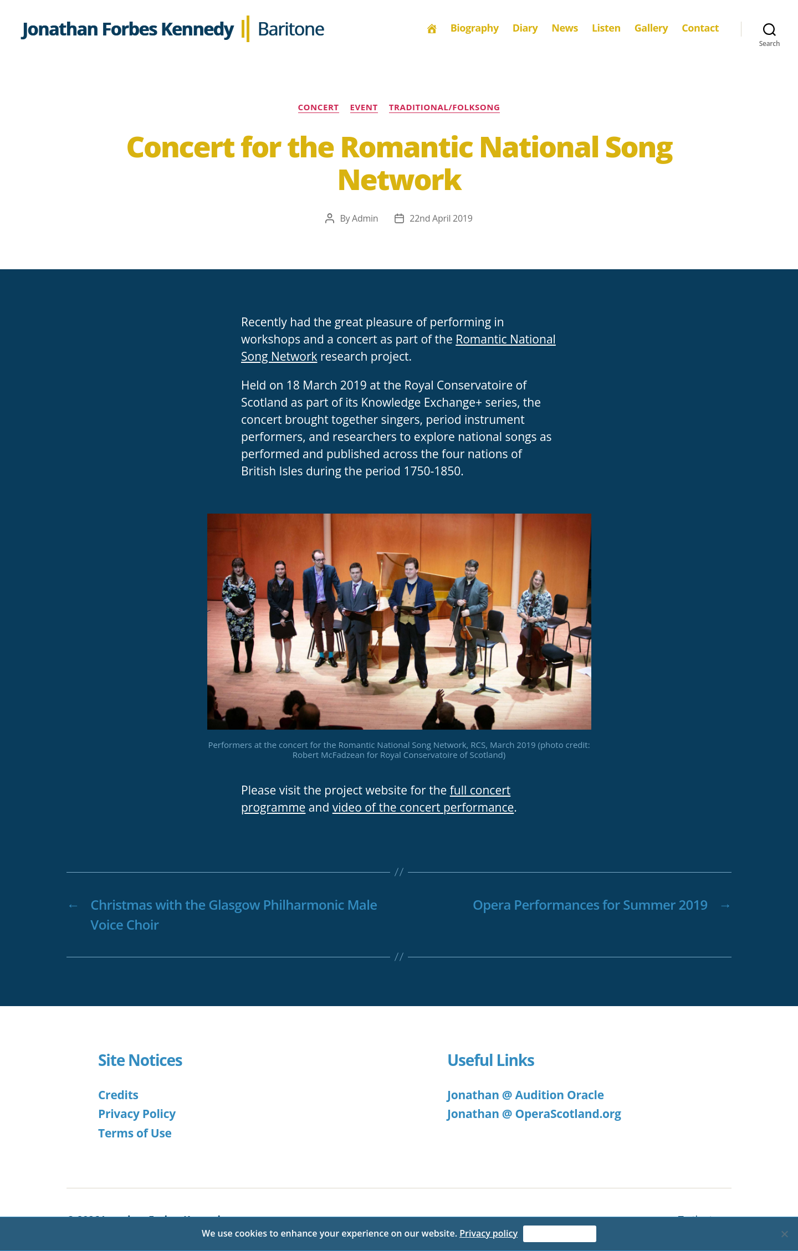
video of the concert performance (423, 807)
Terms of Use (135, 1133)
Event (364, 107)
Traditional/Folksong (444, 107)
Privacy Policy (137, 1113)
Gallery (651, 28)
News (564, 28)
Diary (525, 28)
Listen (606, 28)
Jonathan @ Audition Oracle (525, 1095)
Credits (118, 1095)
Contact (700, 28)
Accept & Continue (560, 1234)
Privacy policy (488, 1233)
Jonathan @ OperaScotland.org (534, 1113)
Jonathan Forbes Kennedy (127, 29)
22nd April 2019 (441, 218)
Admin (365, 218)
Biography (475, 28)
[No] (784, 1233)
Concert (318, 107)
